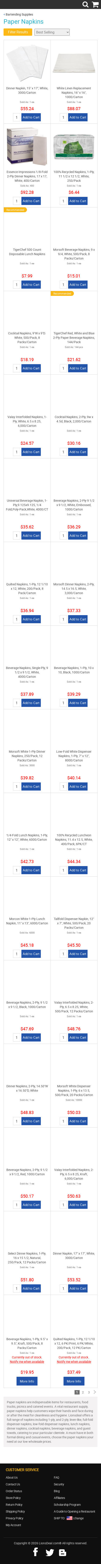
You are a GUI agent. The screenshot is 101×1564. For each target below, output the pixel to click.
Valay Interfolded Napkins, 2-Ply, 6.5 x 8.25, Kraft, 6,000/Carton (74, 1174)
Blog (57, 1491)
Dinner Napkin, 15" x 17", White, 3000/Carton (27, 90)
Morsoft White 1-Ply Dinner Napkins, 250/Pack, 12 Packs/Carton (27, 755)
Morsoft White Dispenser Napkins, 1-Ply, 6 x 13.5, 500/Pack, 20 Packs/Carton (74, 1090)
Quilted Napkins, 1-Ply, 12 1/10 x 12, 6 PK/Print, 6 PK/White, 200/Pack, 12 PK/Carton (74, 1343)
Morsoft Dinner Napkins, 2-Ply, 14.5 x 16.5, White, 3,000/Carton (73, 588)
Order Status (14, 1491)
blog (62, 1551)
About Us (11, 1477)
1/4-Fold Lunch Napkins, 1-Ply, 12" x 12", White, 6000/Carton (27, 837)
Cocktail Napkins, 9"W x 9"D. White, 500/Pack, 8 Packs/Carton (27, 337)
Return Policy (14, 1504)
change (78, 1518)
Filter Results (18, 32)
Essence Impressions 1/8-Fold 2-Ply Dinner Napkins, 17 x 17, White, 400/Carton (27, 176)
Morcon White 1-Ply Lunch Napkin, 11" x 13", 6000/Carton (27, 921)
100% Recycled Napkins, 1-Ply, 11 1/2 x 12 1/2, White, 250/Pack (74, 176)
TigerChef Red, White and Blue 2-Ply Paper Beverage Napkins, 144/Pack (74, 337)
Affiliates (59, 1498)
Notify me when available (27, 1361)
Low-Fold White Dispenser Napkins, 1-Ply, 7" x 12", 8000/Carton (74, 755)
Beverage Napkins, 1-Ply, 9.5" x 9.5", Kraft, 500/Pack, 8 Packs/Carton (27, 1343)
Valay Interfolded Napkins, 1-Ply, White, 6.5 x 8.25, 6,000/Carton (27, 421)
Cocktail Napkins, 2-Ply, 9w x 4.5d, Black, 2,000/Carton (74, 419)
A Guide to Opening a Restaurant (74, 1511)
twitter (50, 1551)
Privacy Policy (14, 1518)
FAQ (56, 1477)
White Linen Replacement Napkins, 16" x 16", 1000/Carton (74, 92)
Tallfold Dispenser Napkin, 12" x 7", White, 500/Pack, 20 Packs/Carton (74, 923)
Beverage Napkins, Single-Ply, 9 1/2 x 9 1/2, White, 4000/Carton (27, 672)
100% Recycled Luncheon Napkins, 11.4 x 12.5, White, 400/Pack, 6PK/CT (74, 839)
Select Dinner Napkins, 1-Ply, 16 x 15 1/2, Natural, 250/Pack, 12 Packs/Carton (27, 1257)
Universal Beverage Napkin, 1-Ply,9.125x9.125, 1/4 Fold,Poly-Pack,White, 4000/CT (27, 504)
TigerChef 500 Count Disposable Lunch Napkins (27, 251)
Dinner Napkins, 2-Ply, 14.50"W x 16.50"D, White (27, 1088)
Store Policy (13, 1498)
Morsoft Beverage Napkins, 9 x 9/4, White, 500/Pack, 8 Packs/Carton (74, 253)
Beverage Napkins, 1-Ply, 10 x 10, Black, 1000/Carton (74, 670)
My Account (13, 1525)
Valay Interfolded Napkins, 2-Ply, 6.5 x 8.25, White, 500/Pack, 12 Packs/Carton (74, 1006)
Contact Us (13, 1484)
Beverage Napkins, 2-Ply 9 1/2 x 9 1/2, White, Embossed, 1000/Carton (74, 504)
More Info (27, 1381)
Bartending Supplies (19, 14)
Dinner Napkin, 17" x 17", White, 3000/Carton (74, 1255)
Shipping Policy (15, 1511)
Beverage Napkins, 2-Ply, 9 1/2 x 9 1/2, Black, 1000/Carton (27, 1004)
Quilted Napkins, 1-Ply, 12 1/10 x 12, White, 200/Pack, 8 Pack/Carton (27, 588)
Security (59, 1484)
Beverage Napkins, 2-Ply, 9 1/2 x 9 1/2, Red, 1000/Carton (27, 1172)
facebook (38, 1551)
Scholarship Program (67, 1504)
